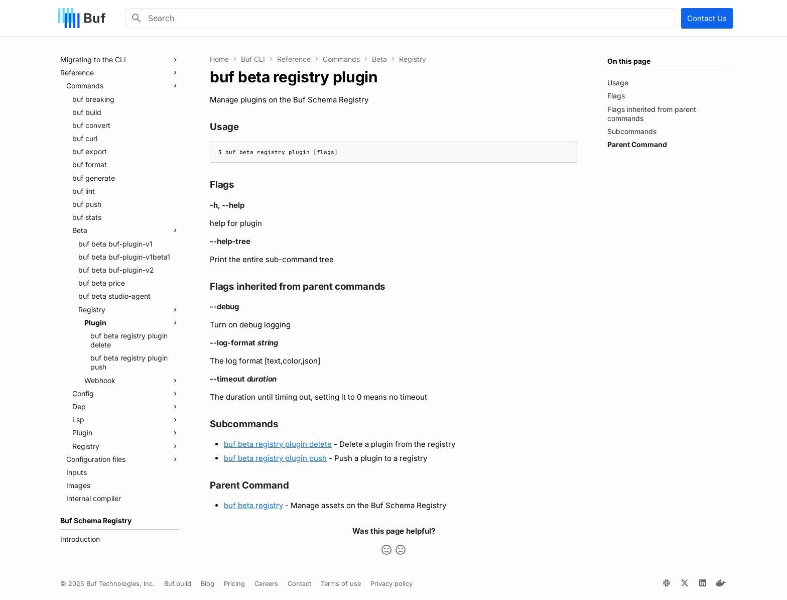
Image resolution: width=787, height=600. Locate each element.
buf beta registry (253, 505)
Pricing (234, 583)
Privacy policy (391, 583)
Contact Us (707, 18)
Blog (207, 583)
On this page (628, 61)
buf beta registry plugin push (275, 458)
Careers (266, 583)
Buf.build (177, 583)
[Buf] (81, 18)
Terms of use (341, 583)
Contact (299, 583)
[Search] (400, 18)
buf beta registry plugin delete (278, 444)
